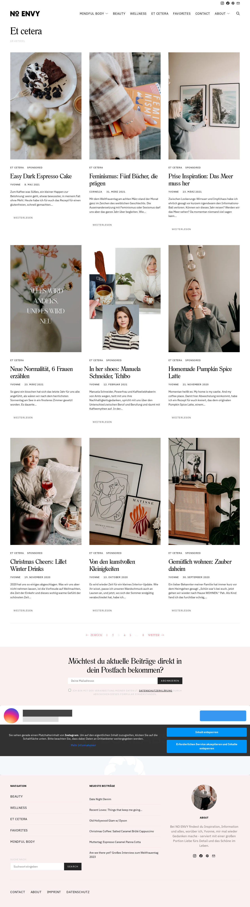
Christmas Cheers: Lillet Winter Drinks (38, 565)
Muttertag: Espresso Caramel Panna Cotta (115, 842)
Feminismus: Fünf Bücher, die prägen (123, 179)
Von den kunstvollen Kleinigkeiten (112, 565)
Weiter (153, 635)
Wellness (138, 13)
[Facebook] (227, 3)
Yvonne (15, 184)
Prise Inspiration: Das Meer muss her (201, 179)
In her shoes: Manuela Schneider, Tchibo (114, 372)
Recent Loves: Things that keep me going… (115, 810)
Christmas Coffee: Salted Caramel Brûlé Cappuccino (121, 831)
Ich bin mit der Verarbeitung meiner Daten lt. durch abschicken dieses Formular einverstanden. (125, 692)
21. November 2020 (195, 384)
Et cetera (159, 13)
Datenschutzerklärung (155, 690)
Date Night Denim (100, 799)
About (220, 13)
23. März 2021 (192, 191)
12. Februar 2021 (115, 384)
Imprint (54, 892)
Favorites (181, 13)
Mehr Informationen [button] (83, 745)
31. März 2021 (115, 191)
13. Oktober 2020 (116, 577)
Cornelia (95, 191)
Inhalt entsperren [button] (206, 732)
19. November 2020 (37, 577)
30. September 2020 (196, 577)
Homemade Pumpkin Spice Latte (200, 372)
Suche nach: (18, 859)
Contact (202, 13)
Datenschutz (78, 892)
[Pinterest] (233, 3)
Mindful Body (92, 13)
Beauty (119, 13)
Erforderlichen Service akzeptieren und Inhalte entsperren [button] (206, 746)
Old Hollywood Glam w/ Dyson (108, 820)
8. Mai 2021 (32, 184)
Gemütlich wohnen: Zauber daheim (200, 565)
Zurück (96, 635)
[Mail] (238, 3)
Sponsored (35, 167)
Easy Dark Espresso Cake (41, 176)
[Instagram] (222, 3)
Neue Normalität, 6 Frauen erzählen (41, 372)
